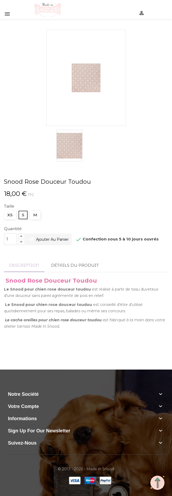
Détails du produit (75, 265)
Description (24, 265)
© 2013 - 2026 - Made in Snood (86, 469)
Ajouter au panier (52, 239)
